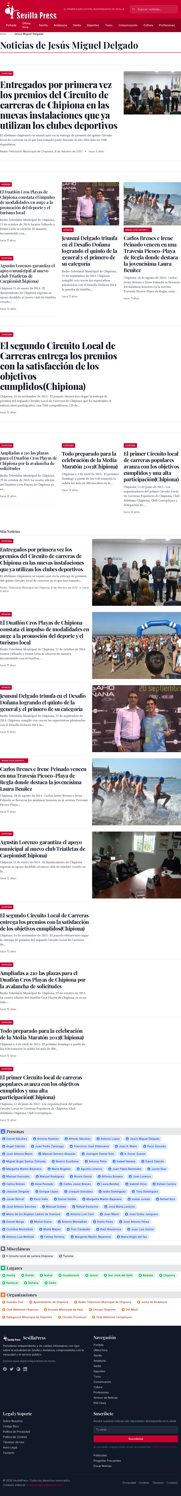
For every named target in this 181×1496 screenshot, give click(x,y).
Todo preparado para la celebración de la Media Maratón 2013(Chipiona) (90, 460)
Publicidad (100, 1455)
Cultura (148, 25)
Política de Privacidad (16, 1431)
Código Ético (11, 1426)
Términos (158, 1482)
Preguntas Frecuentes (107, 1460)
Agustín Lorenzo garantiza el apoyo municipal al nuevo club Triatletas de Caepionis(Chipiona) (27, 273)
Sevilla (43, 25)
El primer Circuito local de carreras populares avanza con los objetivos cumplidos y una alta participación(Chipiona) (151, 466)
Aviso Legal (10, 1447)
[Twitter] (12, 1369)
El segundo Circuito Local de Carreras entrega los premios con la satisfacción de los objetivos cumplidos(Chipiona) (44, 922)
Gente (77, 25)
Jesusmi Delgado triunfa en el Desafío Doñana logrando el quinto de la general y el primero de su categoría (89, 250)
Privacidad (129, 1482)
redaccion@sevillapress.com (44, 1485)
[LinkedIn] (25, 1369)
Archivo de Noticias (106, 1397)
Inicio (3, 33)
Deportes (93, 25)
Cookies (144, 1482)
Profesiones (167, 25)
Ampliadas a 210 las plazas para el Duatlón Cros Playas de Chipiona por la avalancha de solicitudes (28, 460)
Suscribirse (135, 1438)
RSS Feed (100, 1403)
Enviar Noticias (103, 1466)
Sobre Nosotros (13, 1421)
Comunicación (128, 25)
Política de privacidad (164, 1447)
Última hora (26, 25)
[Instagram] (18, 1369)
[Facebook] (5, 1369)
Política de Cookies (15, 1436)
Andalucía (60, 25)
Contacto (8, 1452)
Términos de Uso (13, 1442)
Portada (11, 25)
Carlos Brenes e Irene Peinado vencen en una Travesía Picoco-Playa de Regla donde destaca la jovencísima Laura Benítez (151, 253)
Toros (109, 25)
